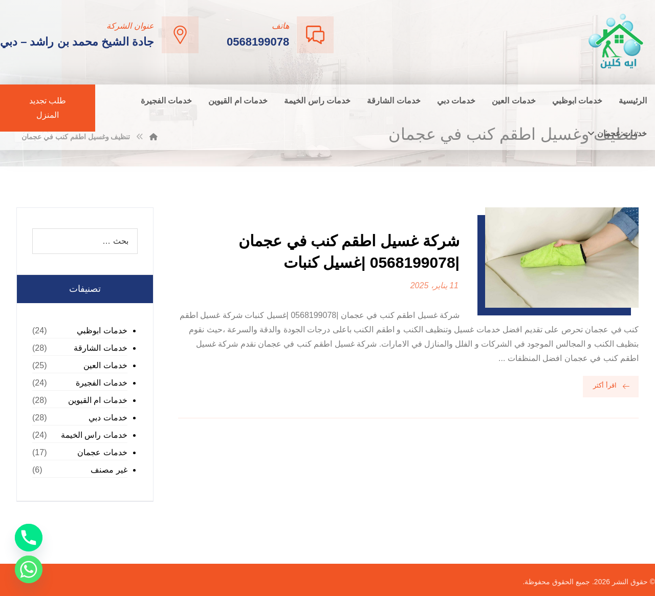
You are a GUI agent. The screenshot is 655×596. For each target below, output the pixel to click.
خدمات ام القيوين (97, 400)
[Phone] (28, 537)
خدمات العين (105, 365)
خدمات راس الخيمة (94, 435)
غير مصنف (109, 469)
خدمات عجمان (102, 452)
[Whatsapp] (28, 569)
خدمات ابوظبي (102, 330)
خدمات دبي (108, 417)
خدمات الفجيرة (101, 382)
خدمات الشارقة (100, 348)
